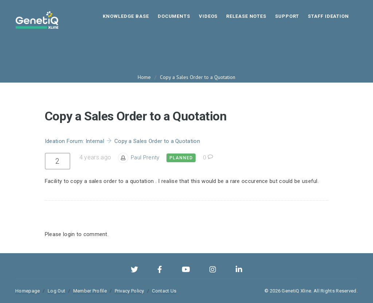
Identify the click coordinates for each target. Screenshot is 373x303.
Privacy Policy (129, 291)
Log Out (56, 291)
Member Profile (90, 291)
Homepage (27, 291)
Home (144, 77)
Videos (208, 16)
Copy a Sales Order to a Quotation (197, 77)
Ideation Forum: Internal (74, 141)
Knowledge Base (126, 16)
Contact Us (164, 291)
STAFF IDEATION (328, 16)
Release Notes (246, 16)
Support (287, 16)
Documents (174, 16)
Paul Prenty (145, 157)
